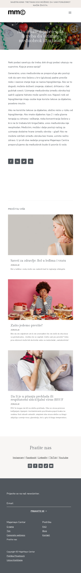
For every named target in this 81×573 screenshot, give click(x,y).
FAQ (44, 526)
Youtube (63, 457)
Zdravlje (15, 265)
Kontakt (46, 535)
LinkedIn (42, 457)
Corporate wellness (16, 535)
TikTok (53, 457)
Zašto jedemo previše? (27, 325)
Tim (8, 531)
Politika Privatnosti (16, 556)
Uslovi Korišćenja (14, 560)
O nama (10, 526)
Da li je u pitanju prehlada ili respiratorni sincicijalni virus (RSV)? (37, 398)
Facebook (31, 457)
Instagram (18, 457)
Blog (44, 531)
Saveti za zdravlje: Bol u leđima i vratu (38, 261)
